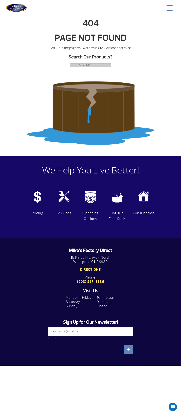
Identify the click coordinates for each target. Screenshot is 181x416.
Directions (90, 269)
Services (64, 213)
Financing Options (90, 216)
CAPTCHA (54, 338)
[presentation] (75, 377)
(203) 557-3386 (90, 281)
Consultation (143, 213)
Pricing (37, 213)
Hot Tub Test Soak (117, 216)
